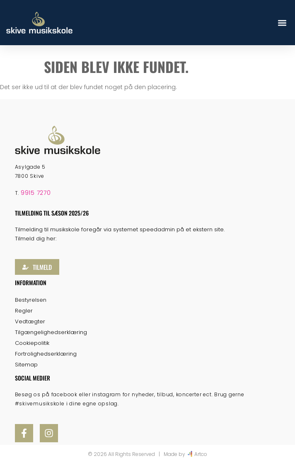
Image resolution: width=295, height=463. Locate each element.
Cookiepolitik (32, 343)
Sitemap (26, 364)
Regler (24, 311)
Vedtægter (30, 321)
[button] (282, 22)
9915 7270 (36, 193)
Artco (200, 454)
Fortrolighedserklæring (46, 354)
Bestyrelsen (30, 300)
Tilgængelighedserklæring (51, 332)
